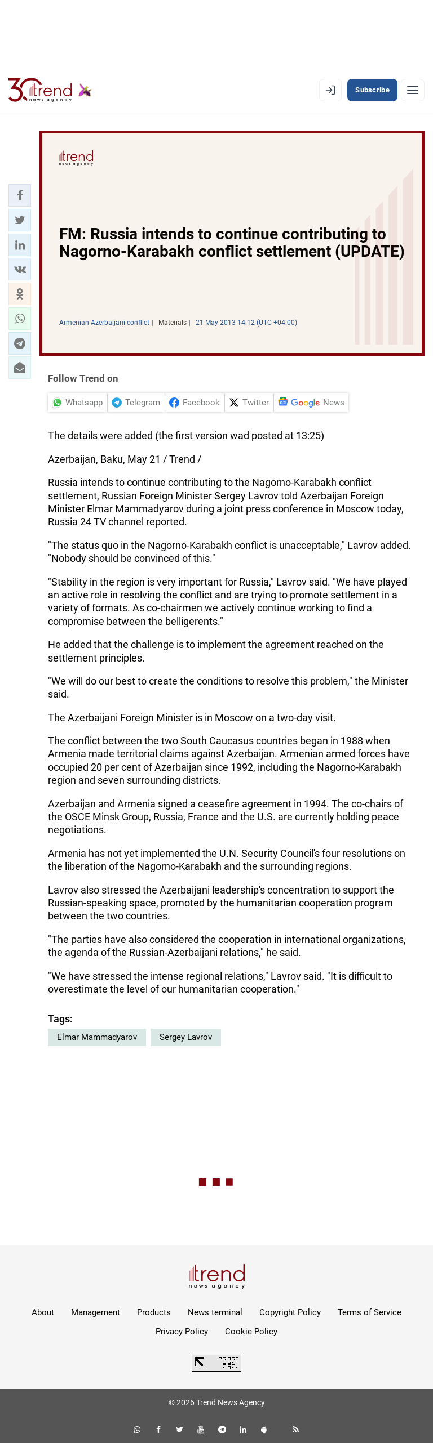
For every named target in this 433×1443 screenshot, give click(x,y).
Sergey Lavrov (186, 1037)
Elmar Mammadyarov (97, 1037)
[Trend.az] (50, 90)
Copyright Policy (290, 1312)
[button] (20, 195)
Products (154, 1312)
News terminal (215, 1312)
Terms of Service (369, 1312)
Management (95, 1312)
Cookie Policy (251, 1331)
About (43, 1312)
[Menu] (413, 90)
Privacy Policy (182, 1331)
